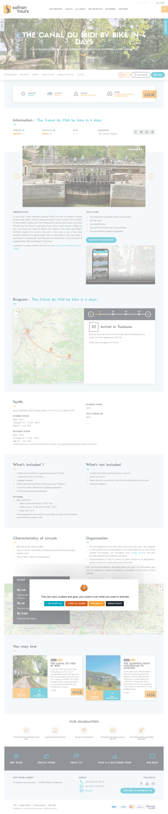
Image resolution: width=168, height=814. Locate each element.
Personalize (97, 603)
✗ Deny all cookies (76, 603)
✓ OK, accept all (54, 603)
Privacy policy (115, 603)
